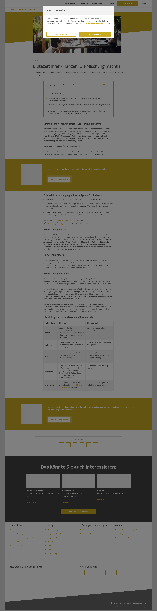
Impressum (56, 26)
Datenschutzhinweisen (94, 23)
